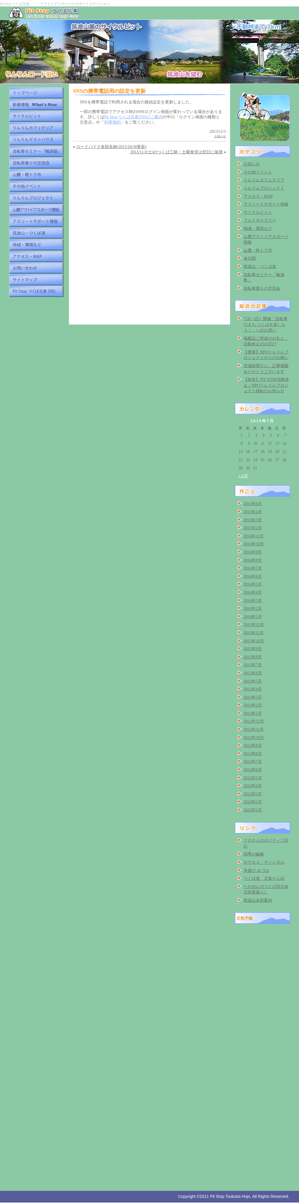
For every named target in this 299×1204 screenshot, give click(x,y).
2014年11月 (254, 536)
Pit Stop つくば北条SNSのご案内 (133, 117)
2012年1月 (253, 810)
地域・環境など (36, 244)
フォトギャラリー (260, 220)
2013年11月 (254, 633)
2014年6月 (253, 576)
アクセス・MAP (36, 256)
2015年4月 (253, 512)
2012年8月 (253, 754)
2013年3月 (253, 697)
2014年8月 (253, 560)
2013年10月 (254, 641)
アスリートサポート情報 (36, 221)
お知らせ (220, 136)
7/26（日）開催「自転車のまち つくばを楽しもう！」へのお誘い (266, 324)
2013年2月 (253, 705)
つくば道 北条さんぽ (264, 878)
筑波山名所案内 (258, 900)
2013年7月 (253, 665)
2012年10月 (254, 737)
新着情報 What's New (36, 104)
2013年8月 (253, 657)
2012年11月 (254, 729)
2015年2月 (253, 528)
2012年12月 (254, 721)
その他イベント (36, 186)
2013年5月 (253, 681)
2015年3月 (253, 520)
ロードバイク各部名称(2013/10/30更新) (111, 147)
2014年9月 (253, 552)
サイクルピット (36, 116)
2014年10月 (254, 544)
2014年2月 (253, 608)
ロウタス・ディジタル (264, 862)
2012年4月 (253, 786)
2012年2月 (253, 802)
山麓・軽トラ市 (36, 174)
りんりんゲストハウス (36, 139)
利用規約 (112, 122)
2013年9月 (253, 649)
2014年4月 (253, 592)
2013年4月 (253, 689)
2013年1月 (253, 713)
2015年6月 (253, 504)
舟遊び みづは (256, 870)
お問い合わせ (36, 268)
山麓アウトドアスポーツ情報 (36, 209)
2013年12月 (254, 624)
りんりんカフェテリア (36, 127)
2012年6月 (253, 770)
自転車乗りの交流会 (36, 163)
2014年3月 (253, 600)
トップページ (36, 92)
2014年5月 (253, 584)
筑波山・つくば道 (36, 233)
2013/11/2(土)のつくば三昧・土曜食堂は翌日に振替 (176, 152)
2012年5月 (253, 778)
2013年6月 (253, 673)
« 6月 (243, 476)
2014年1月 (253, 617)
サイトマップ (36, 279)
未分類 (250, 258)
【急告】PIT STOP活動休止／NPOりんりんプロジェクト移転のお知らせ (266, 385)
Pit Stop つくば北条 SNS (36, 291)
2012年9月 (253, 745)
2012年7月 (253, 761)
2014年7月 (253, 568)
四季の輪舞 (254, 854)
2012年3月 (253, 794)
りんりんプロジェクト (36, 198)
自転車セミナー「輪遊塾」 (36, 151)
